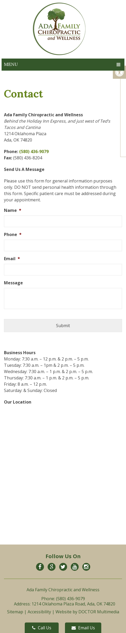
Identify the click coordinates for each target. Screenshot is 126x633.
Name (12, 210)
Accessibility (39, 612)
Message (13, 283)
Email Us (83, 628)
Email (12, 258)
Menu (11, 64)
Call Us (41, 628)
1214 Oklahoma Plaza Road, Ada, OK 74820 (73, 604)
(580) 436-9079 (34, 151)
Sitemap (15, 612)
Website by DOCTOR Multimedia (87, 612)
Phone (13, 234)
